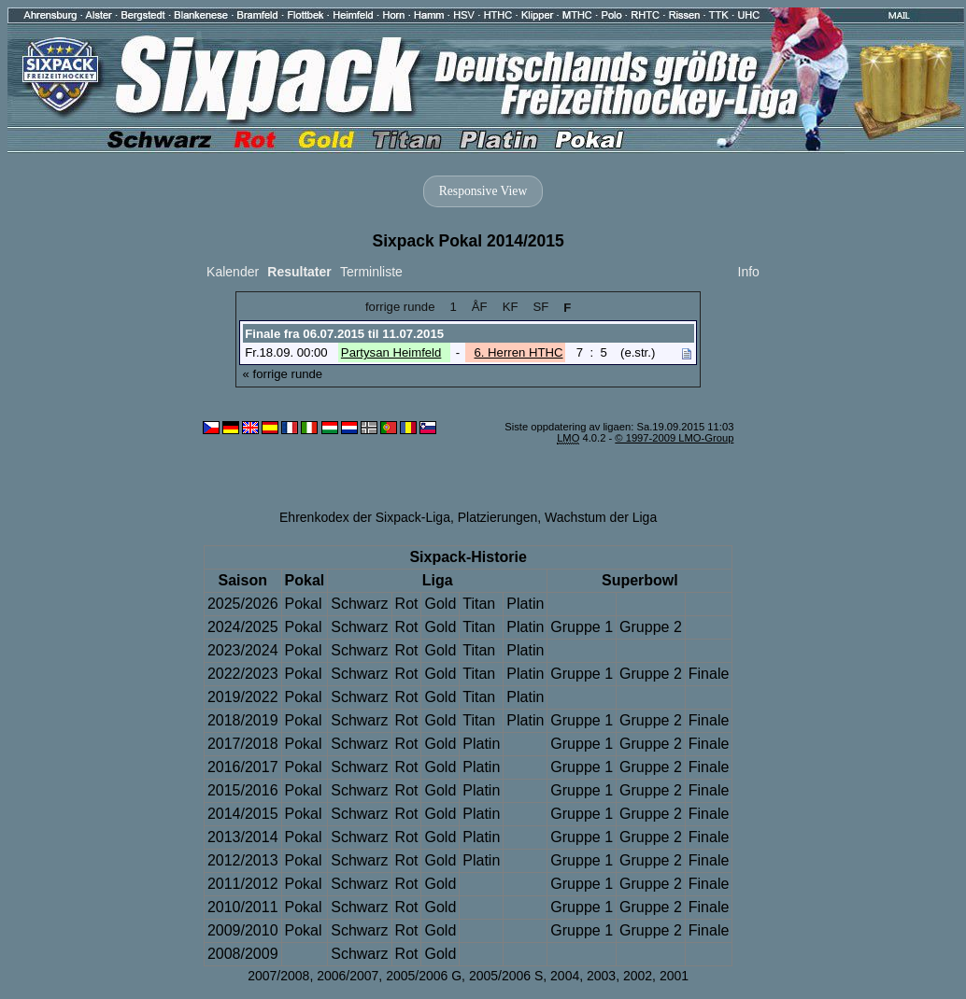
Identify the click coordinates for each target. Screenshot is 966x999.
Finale (709, 674)
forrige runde (400, 307)
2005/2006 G (424, 975)
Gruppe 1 (581, 627)
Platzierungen (498, 517)
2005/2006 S (506, 975)
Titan (478, 604)
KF (511, 307)
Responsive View (483, 191)
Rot (407, 604)
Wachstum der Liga (601, 517)
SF (540, 307)
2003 (601, 975)
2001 (674, 975)
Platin (525, 604)
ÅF (480, 307)
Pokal (303, 604)
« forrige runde (283, 374)
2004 (564, 975)
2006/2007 (347, 975)
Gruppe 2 (650, 627)
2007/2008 (278, 975)
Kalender (232, 271)
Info (749, 271)
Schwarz (359, 604)
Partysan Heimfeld (391, 352)
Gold (440, 604)
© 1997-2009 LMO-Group (674, 437)
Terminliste (371, 271)
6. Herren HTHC (518, 352)
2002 (637, 975)
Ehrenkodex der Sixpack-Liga (364, 517)
